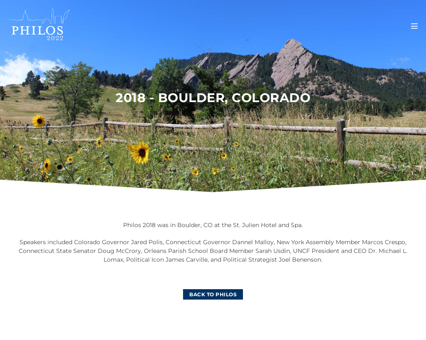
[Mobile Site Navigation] (414, 25)
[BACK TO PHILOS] (213, 294)
